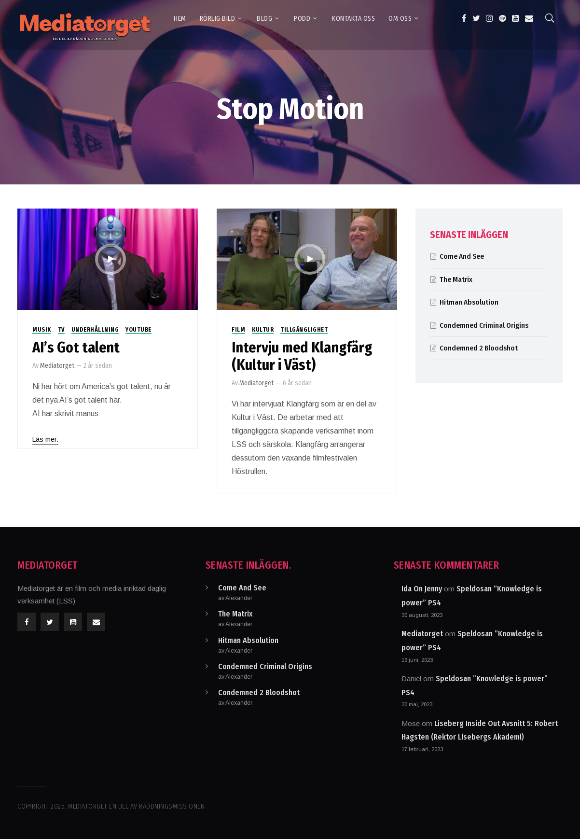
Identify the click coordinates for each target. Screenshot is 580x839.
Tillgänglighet (304, 329)
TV (61, 329)
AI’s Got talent (76, 347)
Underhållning (95, 329)
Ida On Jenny (421, 588)
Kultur (263, 329)
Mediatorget (57, 366)
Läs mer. (45, 439)
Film (238, 329)
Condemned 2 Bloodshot (479, 348)
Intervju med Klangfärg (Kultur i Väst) (302, 356)
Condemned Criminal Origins (484, 325)
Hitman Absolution (469, 302)
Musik (41, 329)
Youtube (138, 329)
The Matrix (456, 279)
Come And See (462, 256)
